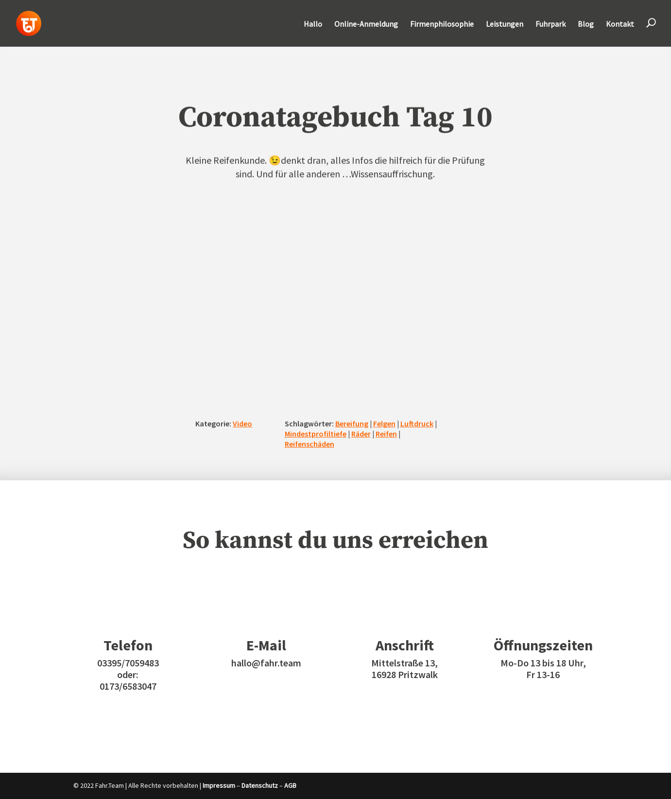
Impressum (219, 785)
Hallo (313, 24)
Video (242, 423)
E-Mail (266, 645)
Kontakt (620, 24)
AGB (290, 785)
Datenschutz (259, 785)
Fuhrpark (550, 24)
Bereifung (351, 423)
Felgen (384, 423)
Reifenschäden (309, 443)
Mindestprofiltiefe (315, 434)
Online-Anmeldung (366, 24)
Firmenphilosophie (442, 24)
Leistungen (504, 24)
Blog (586, 24)
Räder (361, 434)
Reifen (386, 434)
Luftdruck (416, 423)
